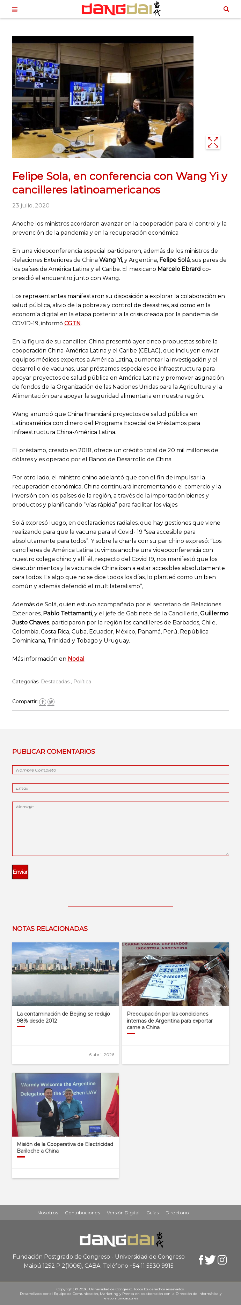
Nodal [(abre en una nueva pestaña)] (76, 658)
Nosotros (47, 1212)
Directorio (177, 1212)
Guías (152, 1212)
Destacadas (55, 681)
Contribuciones (82, 1212)
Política (82, 681)
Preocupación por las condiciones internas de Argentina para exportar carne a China (170, 1021)
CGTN (72, 323)
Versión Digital (123, 1212)
